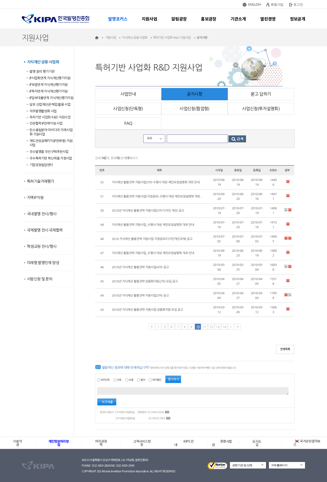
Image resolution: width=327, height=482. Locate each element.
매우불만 (156, 380)
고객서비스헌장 (142, 443)
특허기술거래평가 (40, 181)
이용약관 (17, 443)
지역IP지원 (35, 197)
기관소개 (238, 19)
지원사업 (149, 19)
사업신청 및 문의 (39, 279)
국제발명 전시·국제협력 (44, 230)
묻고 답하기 (261, 94)
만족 (119, 380)
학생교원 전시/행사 (41, 246)
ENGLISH (254, 4)
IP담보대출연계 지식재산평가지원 (51, 98)
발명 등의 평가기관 (42, 71)
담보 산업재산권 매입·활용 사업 (50, 104)
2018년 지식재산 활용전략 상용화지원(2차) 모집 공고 (145, 281)
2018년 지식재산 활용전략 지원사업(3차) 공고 (140, 295)
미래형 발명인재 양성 (43, 262)
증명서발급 (222, 443)
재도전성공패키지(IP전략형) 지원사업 (51, 143)
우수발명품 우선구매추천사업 (49, 151)
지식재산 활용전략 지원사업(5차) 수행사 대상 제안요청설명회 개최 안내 (156, 182)
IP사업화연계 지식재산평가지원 (50, 78)
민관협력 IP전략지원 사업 (46, 123)
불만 (143, 380)
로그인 (298, 4)
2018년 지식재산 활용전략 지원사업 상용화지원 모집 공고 (147, 309)
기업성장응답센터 (41, 165)
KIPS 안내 (184, 443)
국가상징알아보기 (306, 443)
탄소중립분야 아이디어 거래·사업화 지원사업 (51, 132)
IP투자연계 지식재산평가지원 (48, 91)
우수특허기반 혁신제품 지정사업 (51, 158)
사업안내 (128, 94)
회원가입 (277, 4)
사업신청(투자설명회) (261, 109)
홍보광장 (208, 19)
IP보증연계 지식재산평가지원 (48, 84)
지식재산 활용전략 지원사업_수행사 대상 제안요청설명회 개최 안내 (153, 224)
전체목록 (285, 349)
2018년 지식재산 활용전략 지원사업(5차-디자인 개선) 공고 (148, 210)
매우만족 (105, 380)
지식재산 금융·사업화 (43, 62)
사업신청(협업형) (194, 109)
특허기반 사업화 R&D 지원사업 (50, 117)
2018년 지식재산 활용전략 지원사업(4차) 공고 (140, 267)
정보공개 (297, 19)
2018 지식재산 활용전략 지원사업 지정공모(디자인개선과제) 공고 (152, 238)
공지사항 (194, 94)
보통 (131, 380)
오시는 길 (256, 443)
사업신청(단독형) (128, 109)
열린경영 (267, 19)
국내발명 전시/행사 (41, 214)
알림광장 (179, 19)
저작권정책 (101, 443)
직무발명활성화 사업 (43, 111)
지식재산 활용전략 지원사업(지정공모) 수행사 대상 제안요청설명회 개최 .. (157, 196)
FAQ (128, 123)
